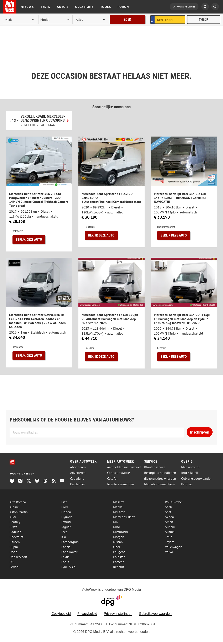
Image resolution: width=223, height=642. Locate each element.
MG (115, 522)
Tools (105, 7)
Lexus (65, 557)
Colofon (112, 479)
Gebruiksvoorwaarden (196, 479)
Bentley (15, 522)
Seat (168, 512)
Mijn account (190, 467)
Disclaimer (77, 484)
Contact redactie (118, 473)
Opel (116, 547)
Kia (63, 537)
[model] (55, 19)
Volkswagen (173, 547)
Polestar (119, 557)
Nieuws (27, 7)
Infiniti (66, 522)
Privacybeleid (87, 613)
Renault (118, 567)
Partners (187, 484)
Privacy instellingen (118, 613)
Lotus (65, 562)
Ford (64, 507)
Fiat (64, 502)
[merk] (20, 19)
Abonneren (78, 467)
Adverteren (77, 473)
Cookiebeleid (61, 613)
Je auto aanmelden (120, 484)
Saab (168, 507)
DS (12, 562)
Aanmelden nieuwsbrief (124, 467)
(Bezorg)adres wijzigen (160, 479)
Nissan (118, 542)
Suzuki (170, 532)
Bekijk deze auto (29, 240)
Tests (45, 7)
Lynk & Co (68, 567)
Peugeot (119, 552)
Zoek (127, 19)
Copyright (77, 479)
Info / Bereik (190, 473)
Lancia (66, 547)
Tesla (168, 537)
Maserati (119, 502)
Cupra (14, 547)
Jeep (64, 532)
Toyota (169, 542)
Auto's (62, 7)
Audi (13, 517)
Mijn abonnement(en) (159, 484)
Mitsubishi (120, 532)
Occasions (84, 7)
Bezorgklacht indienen (160, 473)
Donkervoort (18, 557)
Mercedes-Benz (124, 517)
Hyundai (67, 517)
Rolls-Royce (173, 502)
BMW (13, 527)
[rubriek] (91, 19)
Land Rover (69, 552)
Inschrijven (199, 432)
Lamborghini (70, 542)
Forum (123, 7)
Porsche (118, 562)
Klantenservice (154, 467)
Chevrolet (16, 537)
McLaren (119, 512)
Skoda (169, 517)
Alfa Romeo (18, 502)
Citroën (15, 542)
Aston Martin (19, 512)
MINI (116, 527)
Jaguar (66, 527)
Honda (66, 512)
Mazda (118, 507)
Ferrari (14, 567)
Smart (169, 522)
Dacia (13, 552)
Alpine (14, 507)
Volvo (169, 552)
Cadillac (15, 532)
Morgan (118, 537)
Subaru (170, 527)
